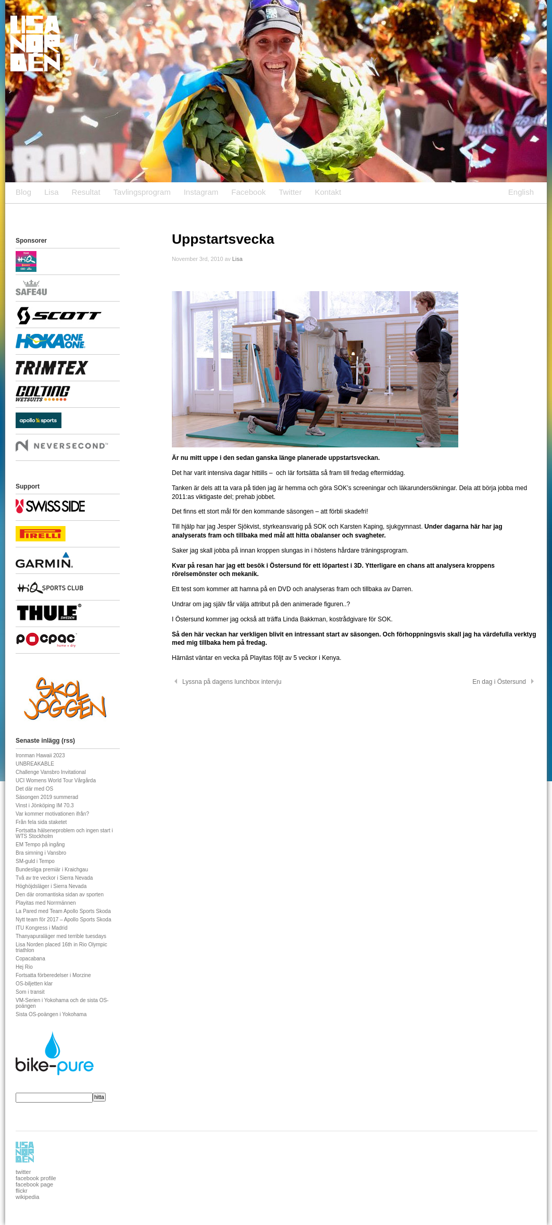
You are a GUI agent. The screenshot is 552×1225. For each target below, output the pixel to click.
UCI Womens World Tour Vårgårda (56, 780)
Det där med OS (34, 789)
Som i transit (30, 992)
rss (68, 740)
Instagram (201, 192)
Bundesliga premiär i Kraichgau (52, 869)
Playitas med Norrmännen (46, 903)
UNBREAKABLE (35, 764)
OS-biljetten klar (34, 983)
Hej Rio (24, 967)
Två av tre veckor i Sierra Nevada (54, 878)
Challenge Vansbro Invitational (51, 772)
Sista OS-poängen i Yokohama (51, 1014)
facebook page (34, 1184)
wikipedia (27, 1197)
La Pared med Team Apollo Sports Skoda (63, 911)
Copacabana (30, 958)
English (521, 192)
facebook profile (36, 1178)
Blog (23, 192)
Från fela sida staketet (41, 822)
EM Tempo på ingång (40, 844)
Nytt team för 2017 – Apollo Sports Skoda (63, 919)
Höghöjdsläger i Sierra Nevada (51, 886)
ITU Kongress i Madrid (41, 928)
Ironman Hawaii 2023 (40, 755)
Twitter (290, 192)
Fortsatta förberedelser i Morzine (53, 975)
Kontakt (328, 192)
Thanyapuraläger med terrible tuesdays (61, 936)
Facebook (248, 192)
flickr (22, 1191)
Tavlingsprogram (142, 192)
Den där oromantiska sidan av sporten (60, 894)
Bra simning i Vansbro (41, 853)
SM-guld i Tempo (35, 861)
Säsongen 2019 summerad (47, 797)
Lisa (51, 192)
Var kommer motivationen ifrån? (52, 814)
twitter (23, 1172)
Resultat (86, 192)
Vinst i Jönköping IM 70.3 (45, 805)
